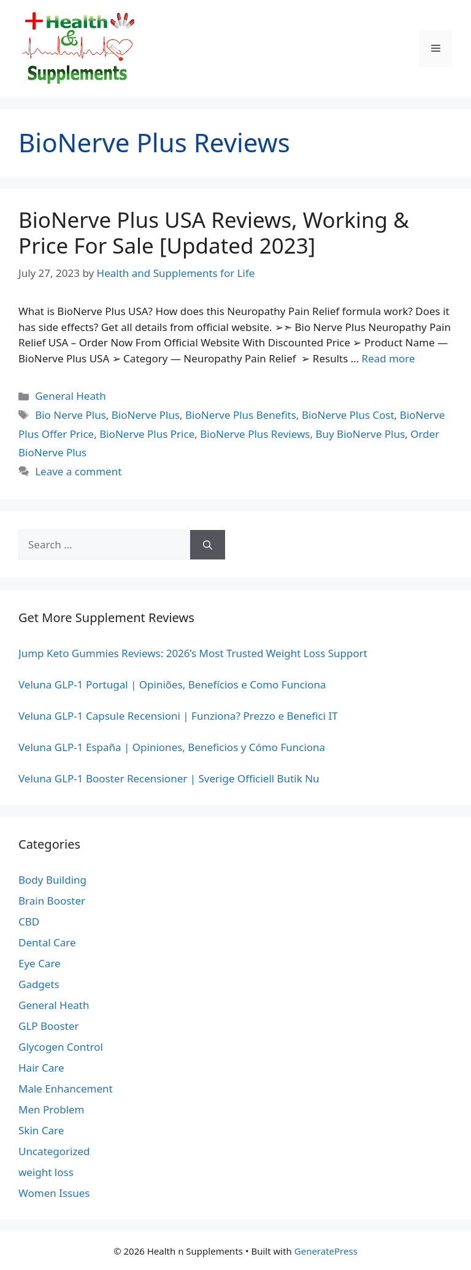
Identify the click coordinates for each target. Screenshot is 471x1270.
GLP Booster (48, 1026)
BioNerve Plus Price (146, 434)
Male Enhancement (65, 1088)
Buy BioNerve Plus (360, 434)
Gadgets (38, 984)
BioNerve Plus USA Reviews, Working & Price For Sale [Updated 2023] (213, 232)
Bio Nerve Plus (70, 415)
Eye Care (39, 963)
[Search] (207, 544)
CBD (28, 921)
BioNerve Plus (146, 415)
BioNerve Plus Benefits (240, 415)
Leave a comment (78, 471)
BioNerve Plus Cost (348, 415)
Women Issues (54, 1193)
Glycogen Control (60, 1047)
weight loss (46, 1172)
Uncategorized (54, 1151)
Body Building (52, 880)
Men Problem (51, 1109)
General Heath (70, 396)
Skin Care (41, 1130)
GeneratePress (326, 1251)
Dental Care (47, 942)
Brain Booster (51, 901)
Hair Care (41, 1068)
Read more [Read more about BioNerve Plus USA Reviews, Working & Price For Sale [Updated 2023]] (388, 358)
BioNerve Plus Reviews (255, 434)
